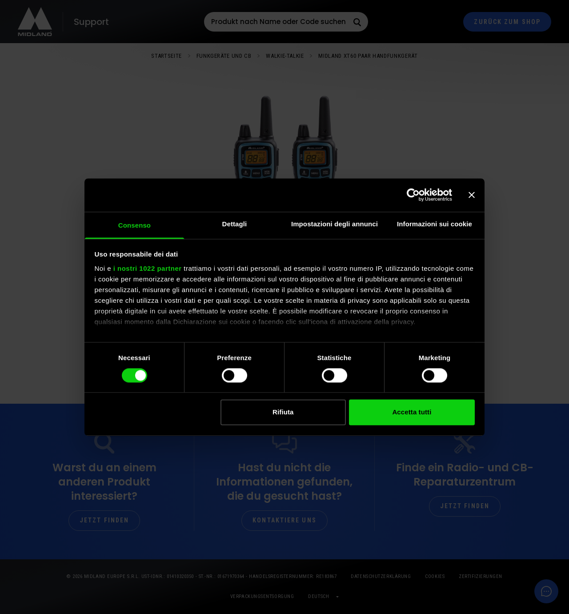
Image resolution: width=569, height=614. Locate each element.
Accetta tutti (411, 412)
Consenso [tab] (134, 225)
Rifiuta (282, 412)
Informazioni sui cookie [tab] (434, 224)
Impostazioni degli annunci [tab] (334, 224)
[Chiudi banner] (472, 195)
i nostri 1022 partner (147, 268)
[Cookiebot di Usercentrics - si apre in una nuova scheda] (413, 194)
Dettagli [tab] (234, 224)
